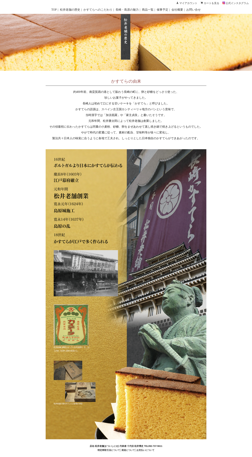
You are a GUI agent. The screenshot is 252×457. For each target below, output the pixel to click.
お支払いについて (145, 450)
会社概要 (177, 9)
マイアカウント (188, 3)
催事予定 (162, 9)
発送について (128, 450)
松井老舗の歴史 (70, 9)
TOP (54, 9)
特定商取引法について (109, 450)
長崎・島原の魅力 (127, 9)
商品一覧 (147, 9)
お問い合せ (193, 9)
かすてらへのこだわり (97, 9)
